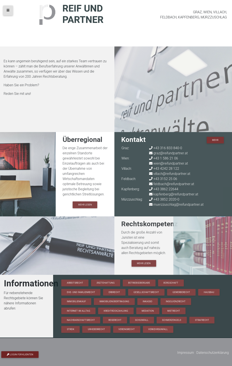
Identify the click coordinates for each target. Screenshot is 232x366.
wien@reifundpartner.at (170, 163)
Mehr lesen (85, 204)
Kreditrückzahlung (116, 310)
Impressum (185, 352)
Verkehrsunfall (158, 329)
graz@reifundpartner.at (170, 153)
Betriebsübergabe (139, 282)
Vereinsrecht (126, 329)
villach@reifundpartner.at (171, 173)
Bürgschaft (170, 282)
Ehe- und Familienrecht (81, 292)
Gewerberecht (181, 292)
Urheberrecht (96, 329)
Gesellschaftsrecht (146, 292)
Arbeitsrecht (75, 282)
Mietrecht (173, 310)
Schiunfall (141, 320)
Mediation (148, 310)
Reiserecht (114, 320)
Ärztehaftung (106, 282)
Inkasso (147, 301)
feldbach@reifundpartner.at (173, 184)
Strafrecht (202, 320)
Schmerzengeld (171, 320)
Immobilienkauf (76, 301)
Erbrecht (114, 292)
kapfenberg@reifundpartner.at (175, 194)
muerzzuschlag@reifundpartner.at (178, 204)
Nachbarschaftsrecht (81, 320)
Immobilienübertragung (114, 301)
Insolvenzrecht (176, 301)
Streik (70, 329)
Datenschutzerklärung (212, 352)
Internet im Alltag (78, 310)
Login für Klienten (20, 354)
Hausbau (209, 292)
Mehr (215, 140)
